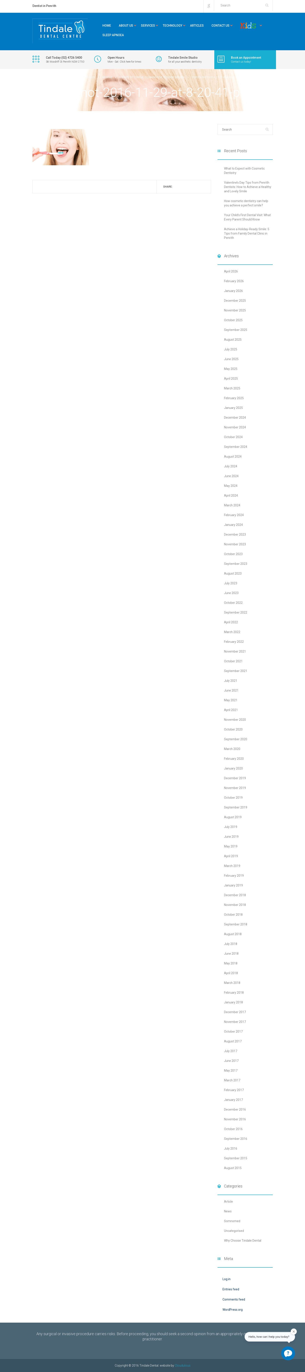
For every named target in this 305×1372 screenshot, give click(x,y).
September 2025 (235, 330)
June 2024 (231, 476)
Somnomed (232, 1221)
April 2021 (231, 710)
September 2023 (235, 563)
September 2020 (235, 739)
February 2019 (234, 875)
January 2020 (233, 768)
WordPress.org (233, 1309)
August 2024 (233, 456)
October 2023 (233, 554)
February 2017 (234, 1090)
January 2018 (233, 1002)
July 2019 (230, 827)
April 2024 (231, 495)
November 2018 (235, 905)
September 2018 (235, 924)
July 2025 (230, 349)
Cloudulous (182, 1365)
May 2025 (230, 369)
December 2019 (235, 778)
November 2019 (235, 788)
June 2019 (231, 836)
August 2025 (233, 339)
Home (106, 25)
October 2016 (233, 1129)
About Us (126, 25)
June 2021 (231, 690)
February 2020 (234, 758)
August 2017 (233, 1041)
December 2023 (235, 534)
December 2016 (235, 1109)
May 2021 (230, 700)
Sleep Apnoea (113, 35)
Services (148, 25)
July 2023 (230, 583)
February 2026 (234, 281)
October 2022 (233, 602)
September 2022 (235, 612)
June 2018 (231, 953)
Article (228, 1201)
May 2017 (230, 1070)
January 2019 (233, 885)
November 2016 (235, 1119)
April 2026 (231, 271)
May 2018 (230, 963)
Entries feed (231, 1289)
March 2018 (232, 983)
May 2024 (230, 486)
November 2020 (235, 719)
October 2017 (233, 1031)
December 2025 (235, 300)
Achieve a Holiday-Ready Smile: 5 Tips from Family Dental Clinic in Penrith (246, 233)
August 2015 (233, 1168)
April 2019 (231, 856)
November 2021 (235, 651)
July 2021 (230, 680)
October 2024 (233, 437)
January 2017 (233, 1099)
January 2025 (233, 408)
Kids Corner (248, 25)
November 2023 (235, 544)
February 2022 (234, 641)
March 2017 (232, 1080)
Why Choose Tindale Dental (242, 1240)
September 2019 (235, 807)
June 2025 (231, 359)
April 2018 (231, 973)
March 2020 (232, 749)
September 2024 (235, 447)
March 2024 (232, 505)
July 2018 (230, 944)
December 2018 (235, 895)
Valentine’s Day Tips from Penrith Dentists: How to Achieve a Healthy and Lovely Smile (247, 187)
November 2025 (235, 310)
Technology (172, 25)
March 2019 (232, 866)
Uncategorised (234, 1231)
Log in (227, 1279)
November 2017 (235, 1022)
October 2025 (233, 320)
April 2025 (231, 378)
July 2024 (230, 466)
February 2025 (234, 398)
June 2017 (231, 1061)
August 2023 (233, 573)
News (228, 1211)
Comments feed (234, 1299)
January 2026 (233, 291)
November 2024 (235, 427)
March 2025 (232, 388)
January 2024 (233, 524)
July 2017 (230, 1051)
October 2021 (233, 661)
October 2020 (233, 729)
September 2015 (235, 1158)
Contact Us (220, 25)
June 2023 (231, 593)
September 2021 (235, 671)
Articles (197, 25)
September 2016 (235, 1138)
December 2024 (235, 417)
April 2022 (231, 622)
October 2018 (233, 914)
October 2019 (233, 797)
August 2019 (233, 817)
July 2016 (230, 1148)
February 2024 (234, 515)
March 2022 (232, 632)
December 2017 (235, 1012)
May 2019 (230, 846)
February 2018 (234, 992)
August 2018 (233, 934)
